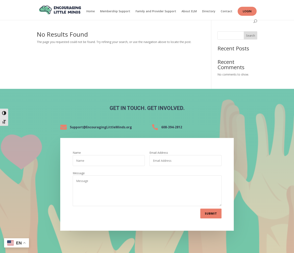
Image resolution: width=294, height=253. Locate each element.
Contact (226, 11)
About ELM (189, 11)
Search (250, 35)
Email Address (158, 152)
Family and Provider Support (156, 11)
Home (90, 11)
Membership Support (115, 11)
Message (79, 172)
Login (247, 11)
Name (77, 152)
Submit (211, 213)
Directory (208, 11)
